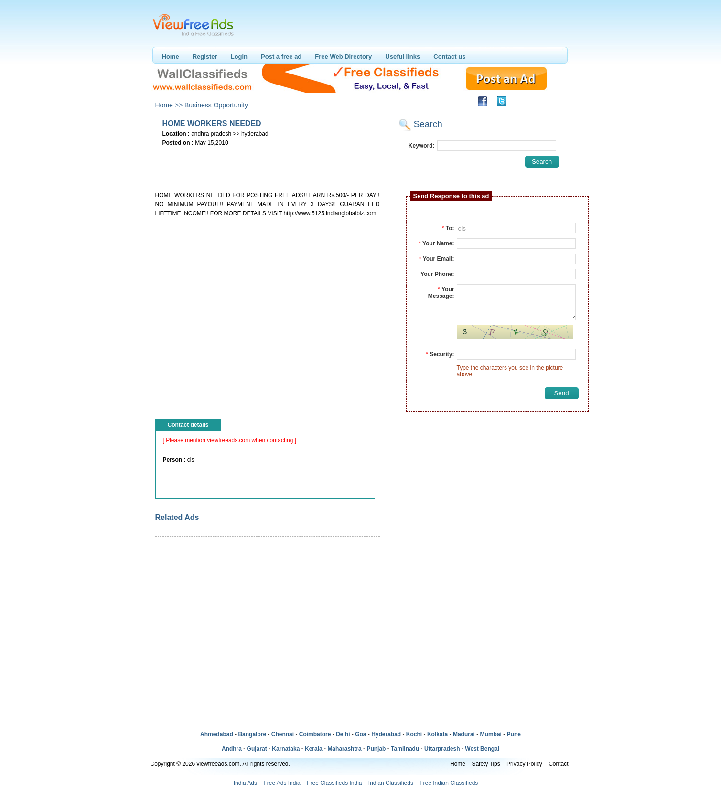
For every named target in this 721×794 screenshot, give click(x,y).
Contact (558, 764)
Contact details (188, 425)
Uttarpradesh (442, 748)
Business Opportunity (216, 105)
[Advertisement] (267, 162)
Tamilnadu (405, 748)
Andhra (232, 748)
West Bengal (482, 748)
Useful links (402, 56)
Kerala (314, 748)
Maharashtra (344, 748)
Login (239, 56)
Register (205, 56)
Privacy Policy (524, 764)
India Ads (245, 783)
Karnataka (286, 748)
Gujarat (257, 748)
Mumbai (491, 734)
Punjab (376, 748)
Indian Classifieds (390, 783)
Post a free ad (281, 56)
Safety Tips (486, 764)
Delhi (343, 734)
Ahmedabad (216, 734)
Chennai (282, 734)
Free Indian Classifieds (449, 783)
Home (170, 56)
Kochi (414, 734)
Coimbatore (315, 734)
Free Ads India (281, 783)
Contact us (449, 56)
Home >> (169, 105)
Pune (514, 734)
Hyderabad (386, 734)
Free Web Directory (343, 56)
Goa (360, 734)
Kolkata (437, 734)
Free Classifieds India (334, 783)
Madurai (464, 734)
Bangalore (252, 734)
